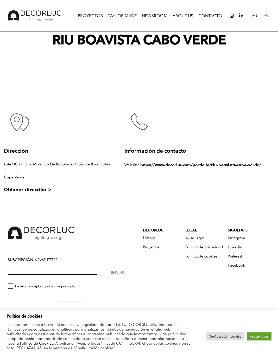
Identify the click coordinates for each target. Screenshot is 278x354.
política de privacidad (60, 286)
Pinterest (235, 256)
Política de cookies (201, 256)
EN (266, 15)
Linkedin (235, 247)
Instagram (236, 238)
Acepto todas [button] (259, 336)
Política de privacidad (204, 247)
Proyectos (151, 247)
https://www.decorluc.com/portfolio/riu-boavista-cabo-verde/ (200, 165)
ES (254, 15)
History (149, 238)
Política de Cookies (36, 343)
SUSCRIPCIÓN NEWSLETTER (33, 260)
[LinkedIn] (239, 15)
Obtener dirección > (28, 189)
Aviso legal (194, 238)
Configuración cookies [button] (225, 336)
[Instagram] (229, 15)
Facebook (236, 265)
